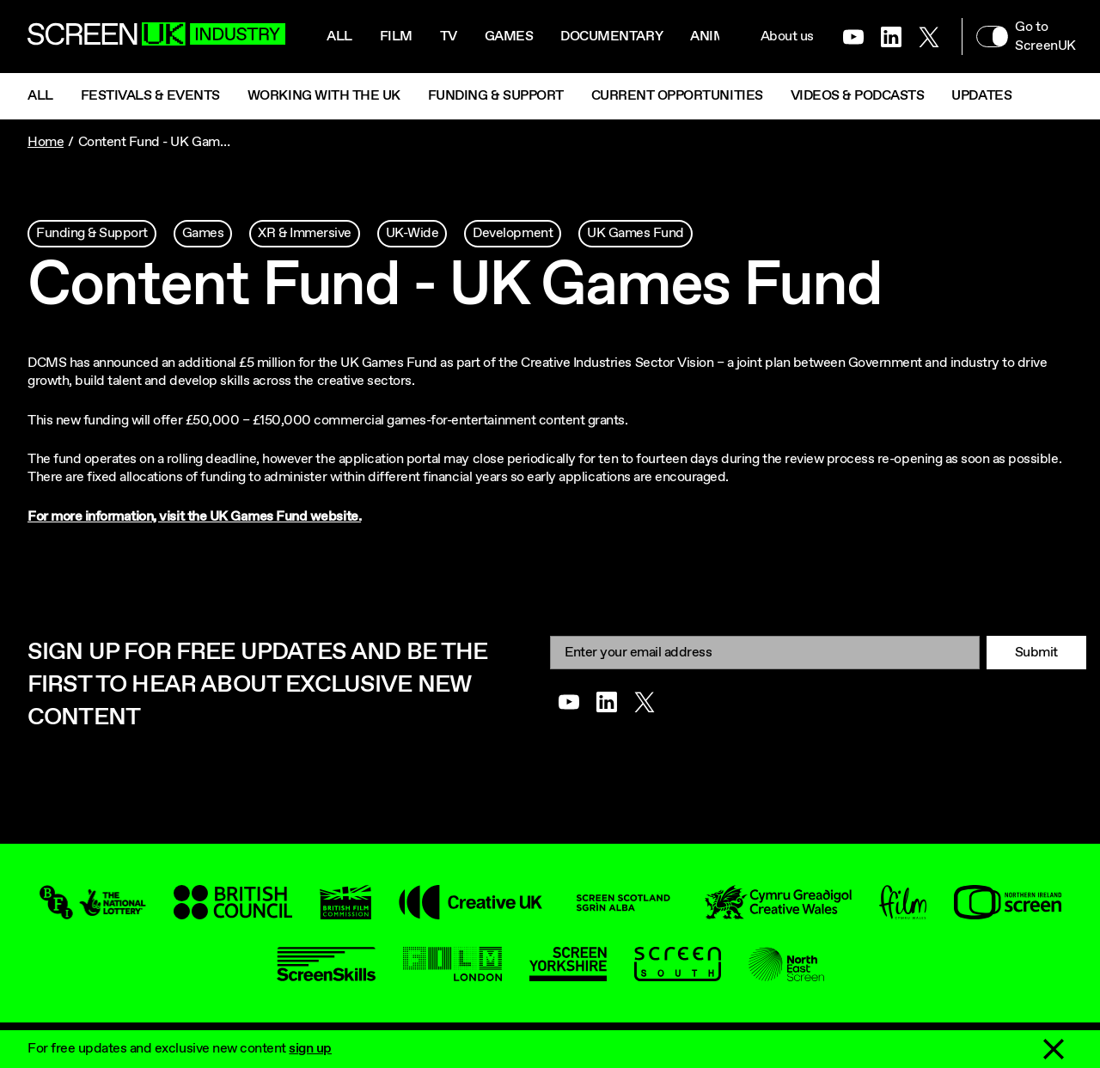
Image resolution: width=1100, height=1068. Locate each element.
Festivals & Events (150, 96)
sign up (310, 1049)
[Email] (765, 652)
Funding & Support (496, 96)
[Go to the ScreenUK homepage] (156, 36)
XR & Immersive (304, 233)
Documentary (611, 36)
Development (513, 233)
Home (46, 142)
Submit (1036, 653)
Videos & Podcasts (858, 96)
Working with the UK (324, 96)
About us (787, 36)
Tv (448, 36)
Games (509, 36)
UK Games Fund (635, 233)
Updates (981, 96)
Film (396, 36)
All (339, 36)
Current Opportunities (677, 96)
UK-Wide (412, 233)
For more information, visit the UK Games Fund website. (194, 517)
